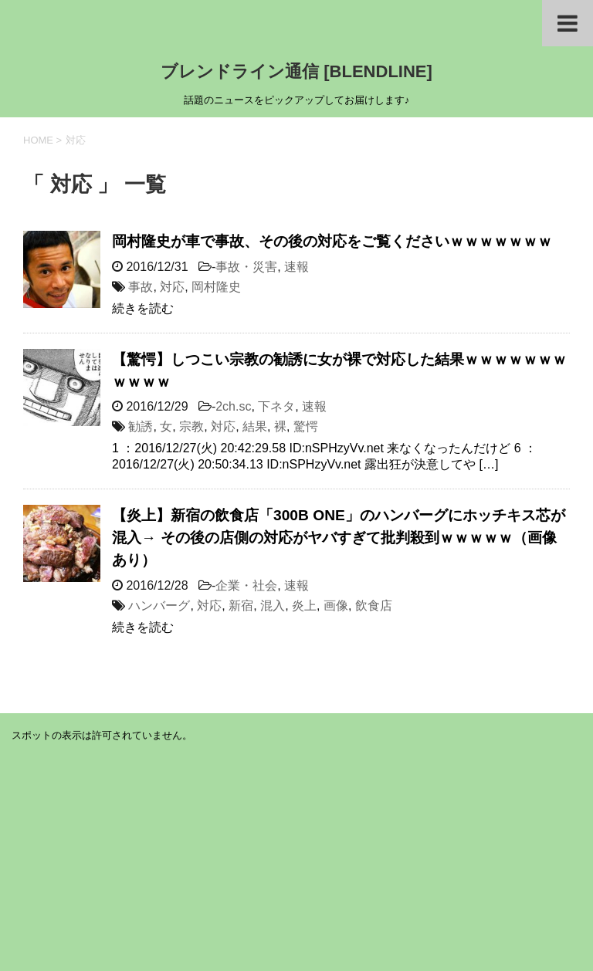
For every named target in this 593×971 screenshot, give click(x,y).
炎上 (304, 605)
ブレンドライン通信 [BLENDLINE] (296, 71)
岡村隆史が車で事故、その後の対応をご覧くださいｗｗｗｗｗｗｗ (332, 241)
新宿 (241, 605)
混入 (272, 605)
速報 (296, 266)
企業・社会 (246, 585)
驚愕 (305, 426)
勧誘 (140, 426)
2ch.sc (233, 406)
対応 (172, 286)
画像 (336, 605)
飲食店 (373, 605)
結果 (254, 426)
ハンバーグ (159, 605)
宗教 (191, 426)
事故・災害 (246, 266)
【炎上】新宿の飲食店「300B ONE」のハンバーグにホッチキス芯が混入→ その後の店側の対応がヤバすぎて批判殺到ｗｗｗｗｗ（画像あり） (338, 537)
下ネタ (276, 406)
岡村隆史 (216, 286)
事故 (140, 286)
